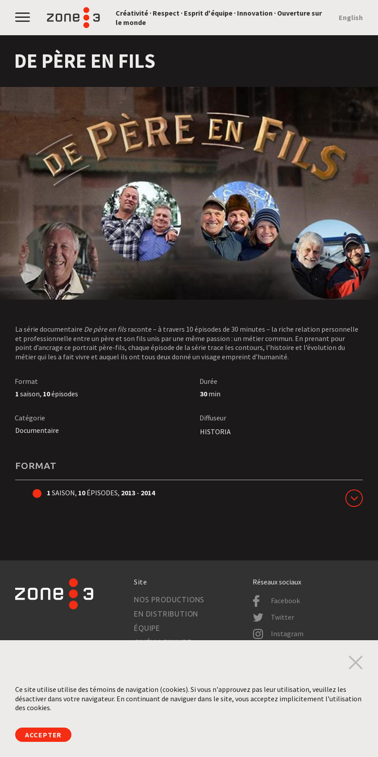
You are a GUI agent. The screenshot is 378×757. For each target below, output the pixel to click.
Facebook (285, 600)
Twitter (282, 617)
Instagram (287, 633)
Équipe (147, 628)
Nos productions (169, 600)
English (351, 17)
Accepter (43, 734)
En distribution (166, 614)
